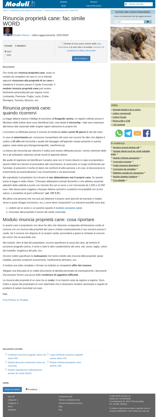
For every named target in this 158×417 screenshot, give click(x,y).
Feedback (31, 389)
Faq (60, 410)
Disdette (63, 2)
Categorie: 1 (13, 400)
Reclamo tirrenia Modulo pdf (126, 147)
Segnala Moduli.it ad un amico (127, 109)
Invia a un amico (12, 389)
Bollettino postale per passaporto (128, 173)
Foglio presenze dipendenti (125, 165)
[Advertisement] (82, 87)
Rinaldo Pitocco (21, 35)
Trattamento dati (65, 397)
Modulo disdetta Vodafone (125, 176)
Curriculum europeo (122, 161)
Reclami (93, 2)
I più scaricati (119, 124)
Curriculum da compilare (124, 169)
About (10, 406)
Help (60, 406)
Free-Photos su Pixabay (15, 300)
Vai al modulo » (81, 58)
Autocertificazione (93, 6)
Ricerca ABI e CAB (121, 121)
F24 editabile (119, 180)
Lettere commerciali (122, 113)
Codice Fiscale (119, 117)
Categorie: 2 (13, 403)
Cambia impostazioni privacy (71, 403)
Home (5, 10)
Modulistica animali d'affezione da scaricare (26, 10)
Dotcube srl (125, 396)
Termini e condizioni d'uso (69, 400)
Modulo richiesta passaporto (126, 158)
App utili (11, 397)
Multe (63, 6)
